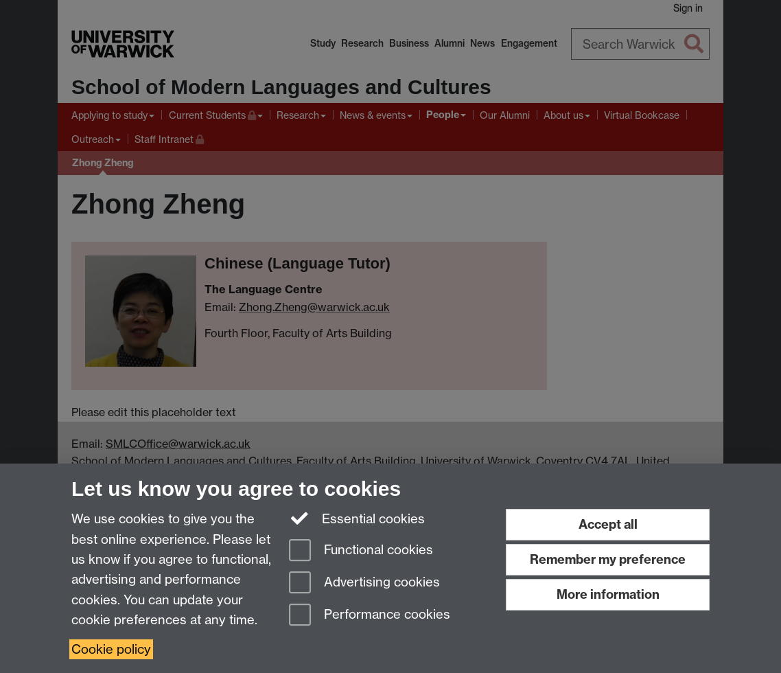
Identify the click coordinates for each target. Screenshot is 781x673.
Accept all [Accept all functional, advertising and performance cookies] (608, 524)
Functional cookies (361, 551)
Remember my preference (608, 559)
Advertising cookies (364, 583)
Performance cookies (369, 615)
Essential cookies (357, 518)
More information (608, 594)
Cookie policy (111, 649)
